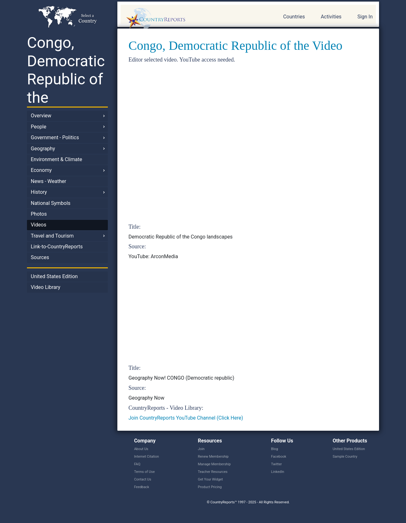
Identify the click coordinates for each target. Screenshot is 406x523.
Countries (294, 17)
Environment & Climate (56, 159)
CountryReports (190, 19)
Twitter (276, 464)
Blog (274, 449)
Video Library (45, 287)
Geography (43, 149)
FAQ (137, 464)
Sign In (365, 17)
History (39, 192)
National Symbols (50, 203)
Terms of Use (144, 472)
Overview (41, 116)
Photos (39, 214)
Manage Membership (214, 464)
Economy (41, 170)
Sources (40, 257)
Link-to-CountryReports (57, 247)
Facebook (278, 456)
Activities (331, 17)
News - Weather (48, 181)
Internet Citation (146, 456)
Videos (38, 225)
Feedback (141, 487)
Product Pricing (210, 487)
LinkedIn (277, 472)
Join (201, 449)
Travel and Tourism (52, 236)
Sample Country (345, 456)
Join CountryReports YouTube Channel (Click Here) (185, 418)
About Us (141, 449)
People (38, 127)
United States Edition (54, 276)
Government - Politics (55, 137)
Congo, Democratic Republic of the (66, 70)
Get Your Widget (210, 479)
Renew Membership (213, 456)
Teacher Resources (212, 472)
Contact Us (142, 479)
